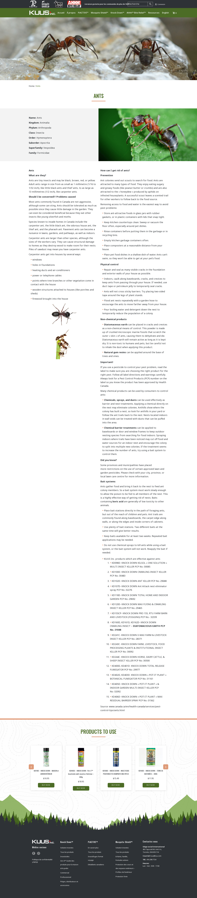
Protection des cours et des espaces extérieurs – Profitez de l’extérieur (125, 868)
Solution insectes (66, 848)
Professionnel (65, 877)
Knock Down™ (117, 12)
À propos (71, 12)
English (165, 12)
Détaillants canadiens (96, 864)
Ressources (153, 12)
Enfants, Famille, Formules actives (122, 858)
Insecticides (64, 856)
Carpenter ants (37, 238)
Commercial (64, 873)
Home (31, 86)
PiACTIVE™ (83, 12)
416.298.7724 (151, 859)
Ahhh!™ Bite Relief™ (136, 12)
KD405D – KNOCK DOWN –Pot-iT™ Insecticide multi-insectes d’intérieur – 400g (81, 773)
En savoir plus (93, 848)
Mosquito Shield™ (99, 12)
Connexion (160, 4)
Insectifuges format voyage (95, 858)
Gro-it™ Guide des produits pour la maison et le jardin (69, 864)
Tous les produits (67, 852)
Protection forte (122, 876)
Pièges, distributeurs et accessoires (69, 883)
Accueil (61, 12)
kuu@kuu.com (156, 856)
